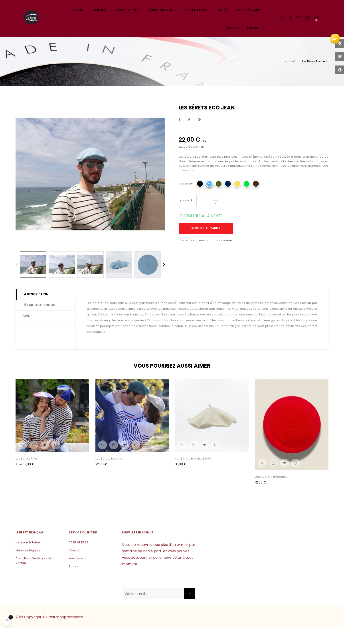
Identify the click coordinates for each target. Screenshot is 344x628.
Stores (73, 566)
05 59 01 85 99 (78, 542)
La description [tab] (35, 294)
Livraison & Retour (28, 542)
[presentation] (156, 579)
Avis (26, 315)
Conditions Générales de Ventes (34, 560)
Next (164, 264)
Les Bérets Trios (27, 458)
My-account (77, 558)
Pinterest (199, 119)
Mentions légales (28, 550)
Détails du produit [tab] (39, 305)
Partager (179, 119)
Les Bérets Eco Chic (109, 458)
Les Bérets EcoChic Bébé (193, 458)
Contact (74, 550)
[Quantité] (204, 200)
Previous (16, 264)
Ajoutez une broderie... (271, 477)
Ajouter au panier (205, 228)
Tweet (189, 119)
